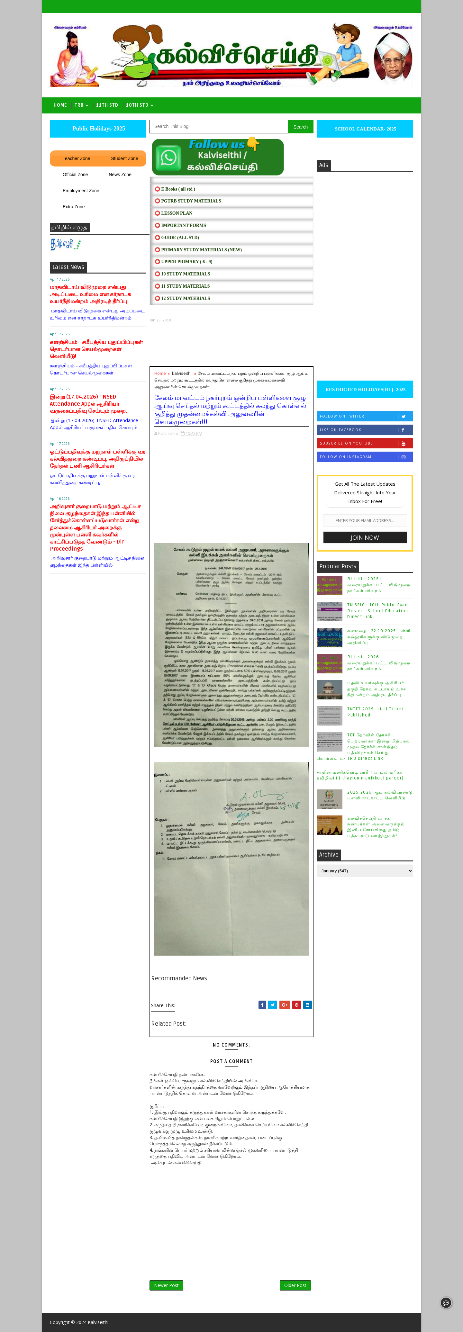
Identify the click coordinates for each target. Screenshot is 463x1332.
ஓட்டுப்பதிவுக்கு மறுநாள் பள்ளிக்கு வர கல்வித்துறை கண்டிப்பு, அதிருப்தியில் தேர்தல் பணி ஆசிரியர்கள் (98, 458)
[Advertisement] (231, 344)
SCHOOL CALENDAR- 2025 (365, 128)
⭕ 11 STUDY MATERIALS (182, 286)
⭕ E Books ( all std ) (175, 189)
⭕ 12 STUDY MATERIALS (182, 298)
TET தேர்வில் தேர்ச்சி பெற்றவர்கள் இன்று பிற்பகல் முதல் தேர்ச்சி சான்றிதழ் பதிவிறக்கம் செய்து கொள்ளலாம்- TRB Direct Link (363, 747)
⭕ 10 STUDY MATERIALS (182, 274)
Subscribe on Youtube (366, 443)
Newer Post (166, 1285)
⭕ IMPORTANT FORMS (180, 225)
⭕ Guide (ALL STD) (177, 237)
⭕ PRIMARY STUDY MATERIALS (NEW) (198, 250)
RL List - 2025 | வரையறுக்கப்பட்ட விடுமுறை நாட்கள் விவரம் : (379, 584)
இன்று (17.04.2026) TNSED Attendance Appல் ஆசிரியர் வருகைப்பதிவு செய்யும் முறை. (88, 403)
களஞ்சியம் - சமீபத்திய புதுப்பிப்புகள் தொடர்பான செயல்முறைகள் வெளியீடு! (96, 349)
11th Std (107, 105)
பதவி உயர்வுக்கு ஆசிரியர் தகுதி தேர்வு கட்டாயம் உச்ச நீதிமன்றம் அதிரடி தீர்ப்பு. (376, 688)
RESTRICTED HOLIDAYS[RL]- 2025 (364, 389)
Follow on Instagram (366, 457)
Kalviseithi (98, 1322)
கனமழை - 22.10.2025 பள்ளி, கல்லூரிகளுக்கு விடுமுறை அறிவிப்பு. (379, 636)
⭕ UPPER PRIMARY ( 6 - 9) (183, 261)
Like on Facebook (366, 430)
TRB (79, 105)
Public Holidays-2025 (98, 128)
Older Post (295, 1285)
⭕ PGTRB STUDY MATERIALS (188, 201)
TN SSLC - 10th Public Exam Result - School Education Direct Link (378, 610)
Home (60, 105)
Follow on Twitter (366, 416)
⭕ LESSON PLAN (173, 213)
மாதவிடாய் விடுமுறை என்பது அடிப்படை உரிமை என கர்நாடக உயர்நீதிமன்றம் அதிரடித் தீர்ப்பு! (90, 294)
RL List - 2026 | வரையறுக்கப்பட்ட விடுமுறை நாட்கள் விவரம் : (379, 662)
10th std (137, 105)
